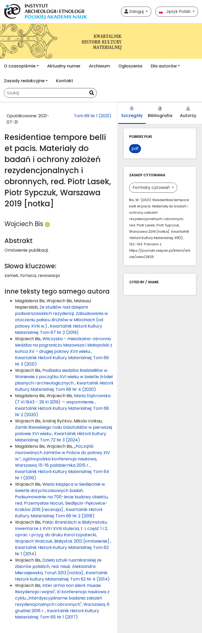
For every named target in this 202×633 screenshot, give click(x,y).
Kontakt (64, 81)
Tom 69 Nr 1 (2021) (92, 116)
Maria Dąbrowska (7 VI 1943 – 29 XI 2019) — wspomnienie (62, 399)
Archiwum (99, 66)
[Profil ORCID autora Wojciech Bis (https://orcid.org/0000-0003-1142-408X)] (47, 224)
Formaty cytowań (152, 187)
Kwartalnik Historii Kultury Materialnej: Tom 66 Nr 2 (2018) (58, 513)
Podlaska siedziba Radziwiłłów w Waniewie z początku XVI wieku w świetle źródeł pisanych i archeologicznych (64, 376)
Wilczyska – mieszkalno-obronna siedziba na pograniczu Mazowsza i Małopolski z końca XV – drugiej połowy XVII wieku (63, 345)
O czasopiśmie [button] (20, 66)
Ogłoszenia (130, 66)
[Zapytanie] (45, 93)
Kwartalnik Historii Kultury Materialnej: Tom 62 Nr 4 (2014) (62, 576)
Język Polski (175, 11)
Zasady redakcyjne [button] (24, 81)
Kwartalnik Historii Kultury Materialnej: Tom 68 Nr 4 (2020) (64, 386)
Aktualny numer (63, 66)
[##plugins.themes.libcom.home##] (101, 41)
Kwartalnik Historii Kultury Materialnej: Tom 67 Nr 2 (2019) (58, 329)
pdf (135, 148)
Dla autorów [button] (164, 66)
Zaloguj (134, 11)
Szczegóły (132, 113)
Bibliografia (160, 113)
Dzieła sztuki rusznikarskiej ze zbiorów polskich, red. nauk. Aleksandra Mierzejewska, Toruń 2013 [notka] (58, 566)
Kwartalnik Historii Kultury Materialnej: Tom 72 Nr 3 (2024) (60, 437)
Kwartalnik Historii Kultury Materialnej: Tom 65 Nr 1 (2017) (57, 614)
